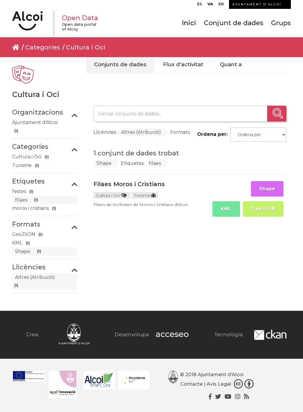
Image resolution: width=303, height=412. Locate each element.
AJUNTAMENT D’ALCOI (256, 4)
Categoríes (42, 47)
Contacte (191, 384)
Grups (281, 23)
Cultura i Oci (85, 47)
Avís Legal (219, 384)
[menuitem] (199, 5)
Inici (189, 23)
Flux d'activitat (183, 64)
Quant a (231, 64)
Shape (267, 188)
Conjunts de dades (120, 64)
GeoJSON (263, 209)
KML (226, 209)
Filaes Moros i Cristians (129, 184)
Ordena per (211, 134)
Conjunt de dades (233, 23)
